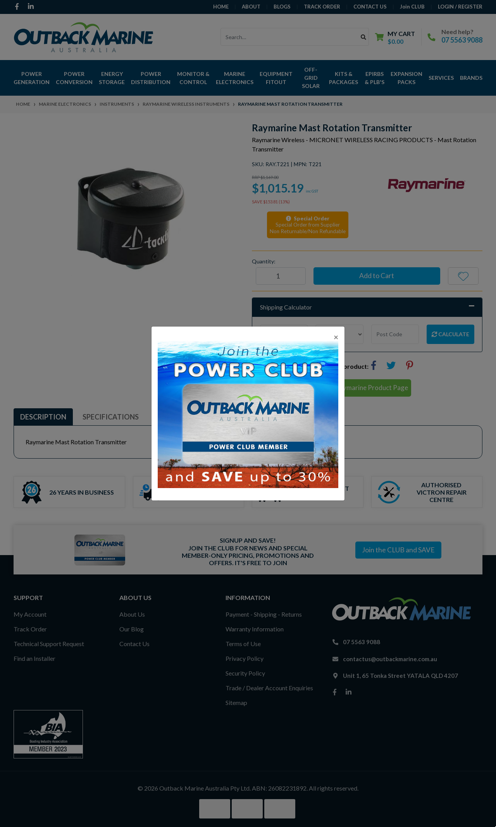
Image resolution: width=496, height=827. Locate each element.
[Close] (336, 337)
